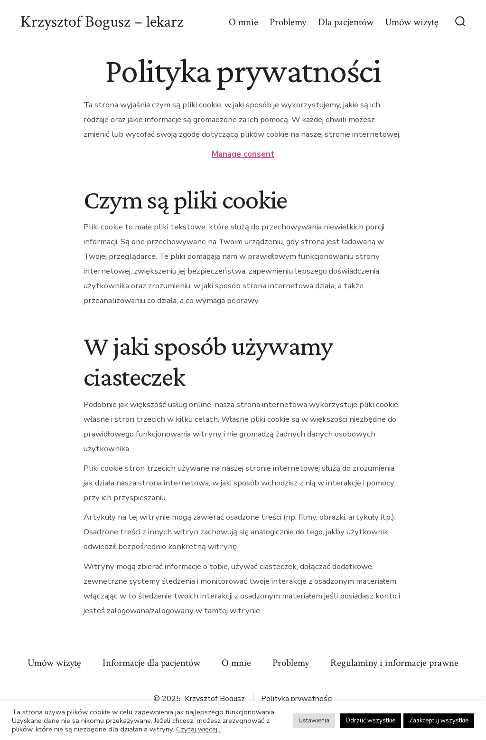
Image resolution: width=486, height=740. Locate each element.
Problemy (288, 22)
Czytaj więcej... (199, 729)
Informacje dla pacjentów (151, 662)
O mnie (243, 22)
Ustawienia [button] (314, 720)
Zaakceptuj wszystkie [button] (438, 720)
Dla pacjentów (346, 22)
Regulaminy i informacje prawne (394, 662)
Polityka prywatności (297, 698)
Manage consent (243, 154)
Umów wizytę (412, 22)
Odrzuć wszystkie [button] (370, 720)
